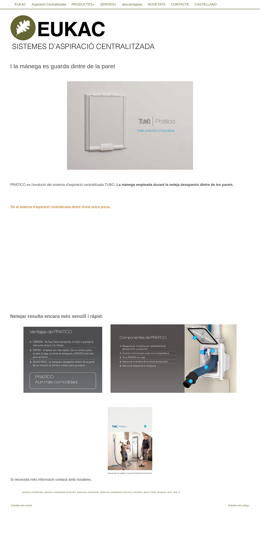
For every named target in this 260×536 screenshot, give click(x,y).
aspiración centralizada (88, 492)
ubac (169, 492)
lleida (153, 492)
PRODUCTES (83, 4)
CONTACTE (180, 4)
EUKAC (20, 4)
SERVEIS (108, 4)
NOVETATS (156, 4)
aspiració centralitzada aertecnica (60, 492)
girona (147, 492)
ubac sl (176, 492)
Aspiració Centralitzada (49, 4)
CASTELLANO (206, 4)
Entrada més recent (21, 505)
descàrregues (132, 4)
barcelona (137, 492)
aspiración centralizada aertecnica (116, 492)
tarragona (161, 492)
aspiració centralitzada (32, 492)
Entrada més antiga (238, 505)
